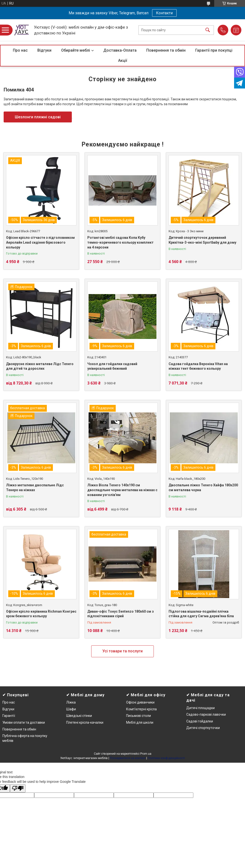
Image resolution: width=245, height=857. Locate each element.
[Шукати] (207, 30)
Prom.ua (145, 753)
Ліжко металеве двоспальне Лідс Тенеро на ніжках (35, 487)
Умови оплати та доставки (23, 722)
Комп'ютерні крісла (141, 709)
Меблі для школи (139, 722)
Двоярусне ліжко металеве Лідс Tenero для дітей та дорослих (40, 366)
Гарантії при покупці (213, 50)
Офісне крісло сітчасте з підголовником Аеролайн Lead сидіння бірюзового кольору (40, 242)
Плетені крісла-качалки (84, 722)
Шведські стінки (79, 716)
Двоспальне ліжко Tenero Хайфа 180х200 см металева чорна (203, 487)
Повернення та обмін (166, 50)
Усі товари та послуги (122, 651)
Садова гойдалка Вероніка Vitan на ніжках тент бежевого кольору (198, 366)
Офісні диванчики (140, 702)
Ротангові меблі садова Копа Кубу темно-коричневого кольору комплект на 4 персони (120, 242)
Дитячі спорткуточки (203, 728)
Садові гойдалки (199, 721)
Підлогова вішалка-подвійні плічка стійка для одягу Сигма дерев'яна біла (201, 613)
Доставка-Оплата (120, 50)
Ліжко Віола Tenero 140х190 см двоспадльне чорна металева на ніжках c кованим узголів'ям (122, 490)
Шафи (71, 709)
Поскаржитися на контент (128, 758)
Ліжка (71, 702)
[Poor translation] (17, 788)
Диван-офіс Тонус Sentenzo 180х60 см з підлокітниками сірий (120, 613)
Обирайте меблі (75, 50)
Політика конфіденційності (166, 758)
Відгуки (44, 50)
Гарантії (8, 716)
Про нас (20, 50)
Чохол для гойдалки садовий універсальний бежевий (112, 366)
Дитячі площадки (200, 708)
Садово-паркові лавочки (206, 714)
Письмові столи (138, 716)
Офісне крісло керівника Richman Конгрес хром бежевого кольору (41, 613)
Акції (122, 60)
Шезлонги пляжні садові (38, 117)
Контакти (164, 13)
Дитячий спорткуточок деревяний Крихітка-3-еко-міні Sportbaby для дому (202, 240)
